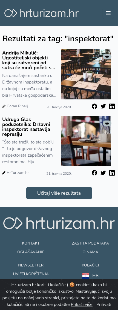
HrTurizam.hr (18, 172)
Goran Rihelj (17, 106)
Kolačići (90, 265)
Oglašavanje (30, 252)
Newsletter (31, 265)
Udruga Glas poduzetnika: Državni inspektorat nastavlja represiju (26, 127)
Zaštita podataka (90, 243)
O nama (90, 252)
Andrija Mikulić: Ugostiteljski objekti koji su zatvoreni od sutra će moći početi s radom (26, 60)
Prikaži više (82, 305)
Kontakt (31, 243)
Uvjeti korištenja (30, 274)
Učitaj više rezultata (59, 193)
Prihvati (103, 305)
